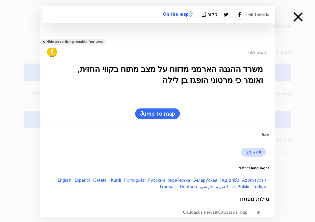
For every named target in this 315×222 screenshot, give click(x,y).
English (64, 180)
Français (168, 186)
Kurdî (116, 180)
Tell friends (257, 14)
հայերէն (229, 180)
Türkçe (259, 186)
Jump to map (157, 113)
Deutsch (188, 186)
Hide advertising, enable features (74, 42)
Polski (243, 186)
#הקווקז (253, 152)
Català (100, 180)
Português (134, 180)
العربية (222, 186)
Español (82, 180)
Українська (179, 180)
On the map (178, 14)
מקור (210, 14)
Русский (156, 180)
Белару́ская (205, 180)
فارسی (206, 186)
